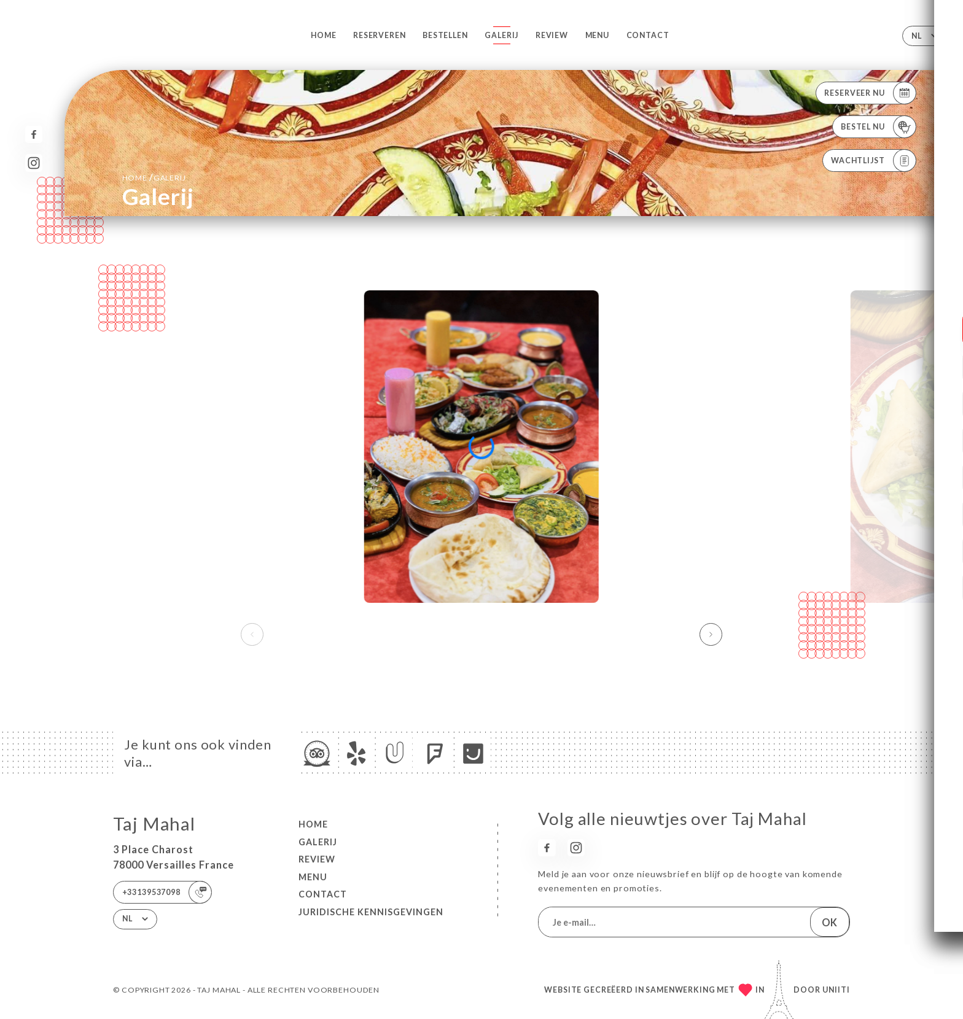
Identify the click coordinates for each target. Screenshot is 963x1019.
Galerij (501, 35)
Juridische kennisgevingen (370, 912)
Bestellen (445, 35)
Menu (597, 35)
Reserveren (379, 35)
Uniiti (836, 989)
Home (323, 35)
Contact (647, 35)
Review (552, 35)
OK (829, 922)
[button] (711, 634)
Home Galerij (154, 177)
